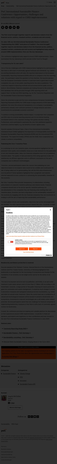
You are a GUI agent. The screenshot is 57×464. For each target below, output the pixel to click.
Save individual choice (28, 252)
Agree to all (21, 248)
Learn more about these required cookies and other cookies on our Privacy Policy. (25, 236)
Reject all (35, 248)
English (8, 209)
